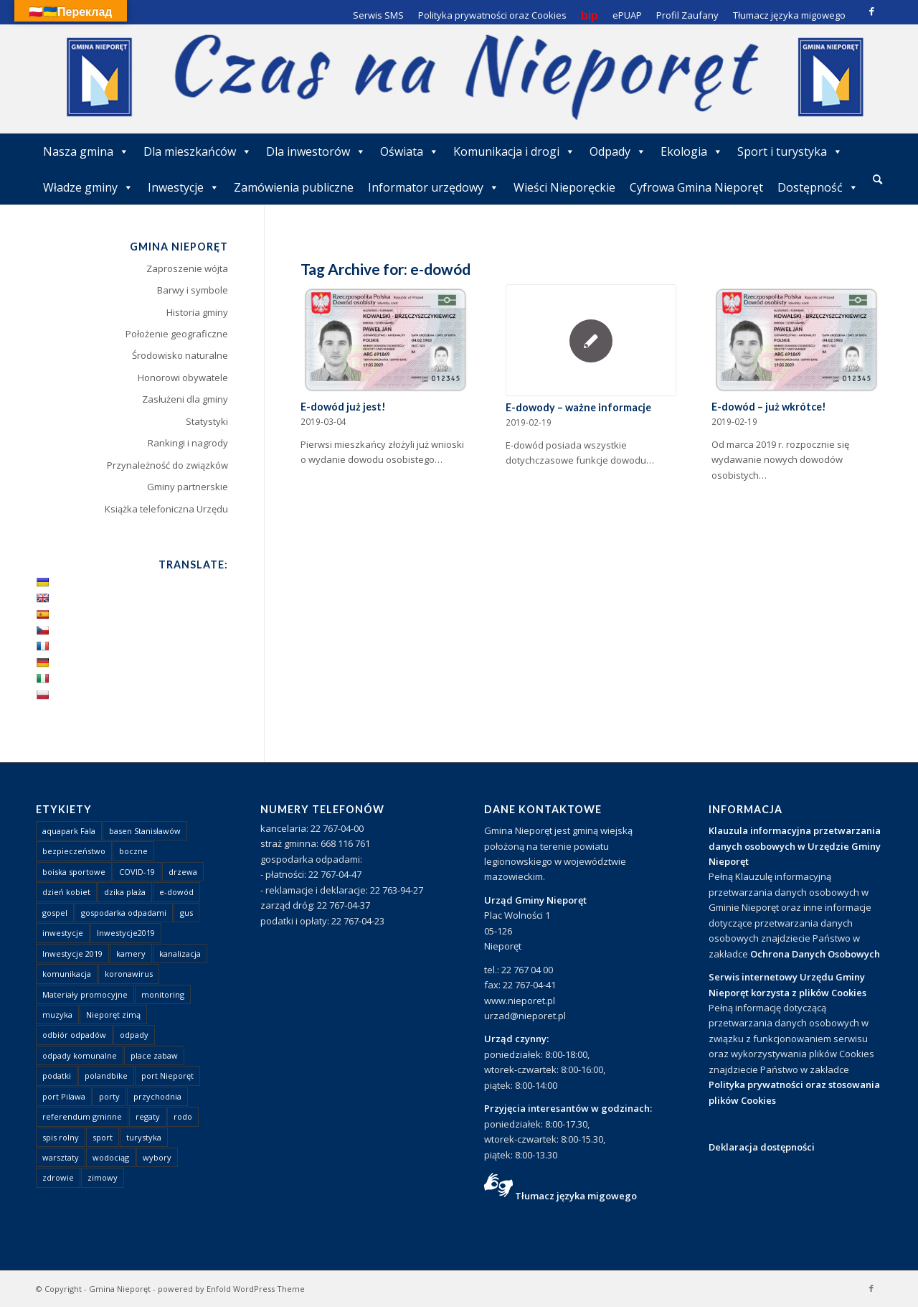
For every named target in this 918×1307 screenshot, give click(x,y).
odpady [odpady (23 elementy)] (134, 1034)
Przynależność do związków (167, 465)
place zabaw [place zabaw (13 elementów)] (154, 1055)
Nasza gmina (86, 151)
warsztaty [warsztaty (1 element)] (60, 1157)
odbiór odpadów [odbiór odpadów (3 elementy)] (74, 1034)
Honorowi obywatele (183, 377)
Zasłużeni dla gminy (185, 399)
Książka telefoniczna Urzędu (166, 508)
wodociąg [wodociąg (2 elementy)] (111, 1157)
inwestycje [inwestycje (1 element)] (62, 932)
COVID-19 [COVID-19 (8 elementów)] (137, 871)
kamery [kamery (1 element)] (131, 953)
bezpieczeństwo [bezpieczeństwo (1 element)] (73, 850)
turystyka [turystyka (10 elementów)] (143, 1137)
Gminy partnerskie (187, 486)
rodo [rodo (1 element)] (183, 1116)
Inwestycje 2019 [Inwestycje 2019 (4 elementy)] (72, 953)
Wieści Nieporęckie (564, 187)
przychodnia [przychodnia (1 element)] (157, 1096)
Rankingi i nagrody (188, 442)
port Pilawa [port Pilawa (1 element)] (63, 1096)
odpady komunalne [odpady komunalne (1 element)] (79, 1055)
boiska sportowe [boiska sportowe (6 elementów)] (73, 871)
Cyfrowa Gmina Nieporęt (696, 187)
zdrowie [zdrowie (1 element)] (58, 1177)
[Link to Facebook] (871, 11)
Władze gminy (88, 187)
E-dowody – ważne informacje (578, 407)
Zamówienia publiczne (294, 187)
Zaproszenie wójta (187, 268)
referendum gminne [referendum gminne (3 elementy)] (82, 1116)
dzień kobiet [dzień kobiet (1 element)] (66, 891)
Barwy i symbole (192, 290)
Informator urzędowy (433, 187)
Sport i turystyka (790, 151)
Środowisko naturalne (180, 355)
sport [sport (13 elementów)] (103, 1137)
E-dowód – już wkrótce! (768, 406)
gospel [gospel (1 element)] (54, 912)
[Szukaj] (877, 179)
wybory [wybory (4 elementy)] (157, 1157)
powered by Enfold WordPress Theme (231, 1288)
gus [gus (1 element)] (186, 912)
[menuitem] (877, 180)
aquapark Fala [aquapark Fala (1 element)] (68, 830)
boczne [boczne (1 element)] (133, 850)
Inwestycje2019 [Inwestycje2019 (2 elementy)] (126, 932)
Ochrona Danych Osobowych (815, 953)
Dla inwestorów (316, 151)
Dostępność (817, 187)
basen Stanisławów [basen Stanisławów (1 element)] (145, 830)
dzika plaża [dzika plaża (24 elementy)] (125, 891)
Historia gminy (197, 312)
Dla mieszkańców (197, 151)
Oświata (409, 151)
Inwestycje (183, 187)
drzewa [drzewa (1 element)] (183, 871)
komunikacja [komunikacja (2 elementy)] (66, 973)
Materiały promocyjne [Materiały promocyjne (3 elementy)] (85, 994)
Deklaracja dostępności (762, 1146)
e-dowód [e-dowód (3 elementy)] (176, 891)
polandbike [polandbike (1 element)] (106, 1075)
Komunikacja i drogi (514, 151)
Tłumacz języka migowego (576, 1195)
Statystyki (207, 421)
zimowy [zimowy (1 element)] (102, 1177)
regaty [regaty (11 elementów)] (148, 1116)
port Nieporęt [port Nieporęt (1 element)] (167, 1075)
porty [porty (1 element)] (109, 1096)
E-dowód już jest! (343, 406)
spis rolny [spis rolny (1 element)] (60, 1137)
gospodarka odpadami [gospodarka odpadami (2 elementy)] (123, 912)
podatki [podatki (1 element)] (56, 1075)
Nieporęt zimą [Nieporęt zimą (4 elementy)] (113, 1014)
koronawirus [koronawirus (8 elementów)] (129, 973)
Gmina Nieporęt (120, 1288)
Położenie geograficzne (177, 333)
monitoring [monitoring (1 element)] (162, 994)
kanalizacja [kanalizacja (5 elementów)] (180, 953)
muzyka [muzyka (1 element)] (57, 1014)
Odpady (618, 151)
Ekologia (692, 151)
